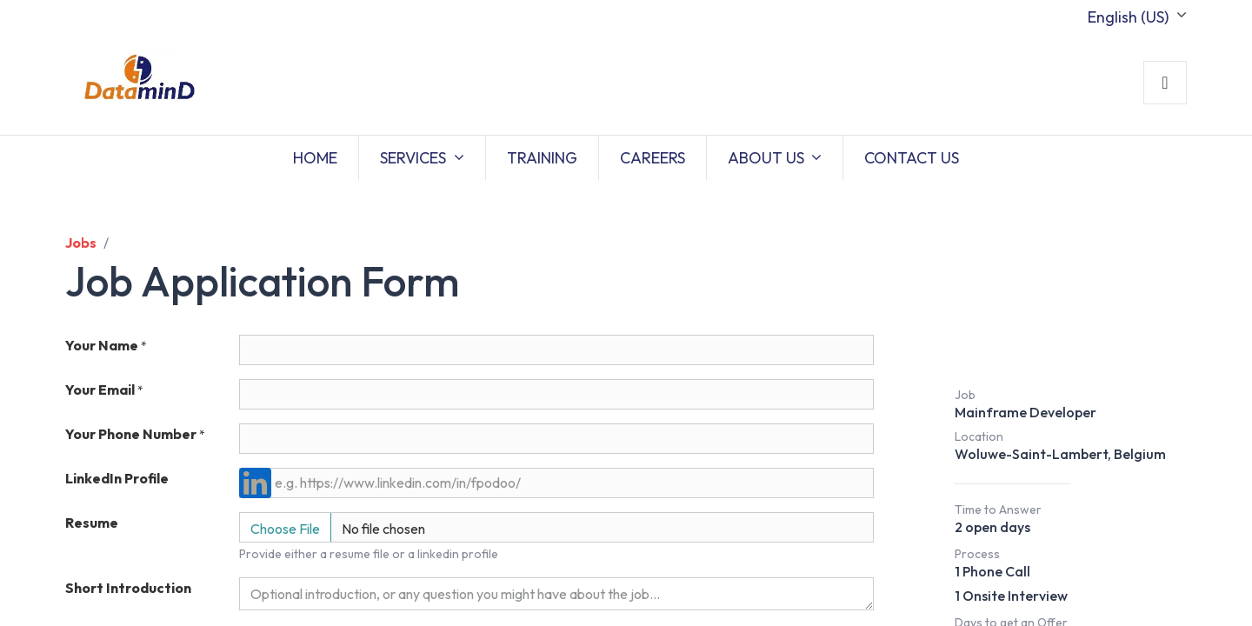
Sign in (1165, 82)
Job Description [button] (1053, 349)
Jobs (81, 242)
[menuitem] (315, 158)
